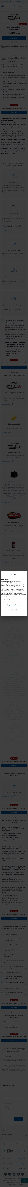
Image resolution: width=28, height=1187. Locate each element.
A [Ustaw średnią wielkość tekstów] (15, 574)
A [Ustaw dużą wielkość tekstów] (16, 574)
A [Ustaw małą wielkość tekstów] (14, 574)
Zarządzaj (14, 609)
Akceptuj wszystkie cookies (14, 605)
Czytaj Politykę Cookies (8, 598)
